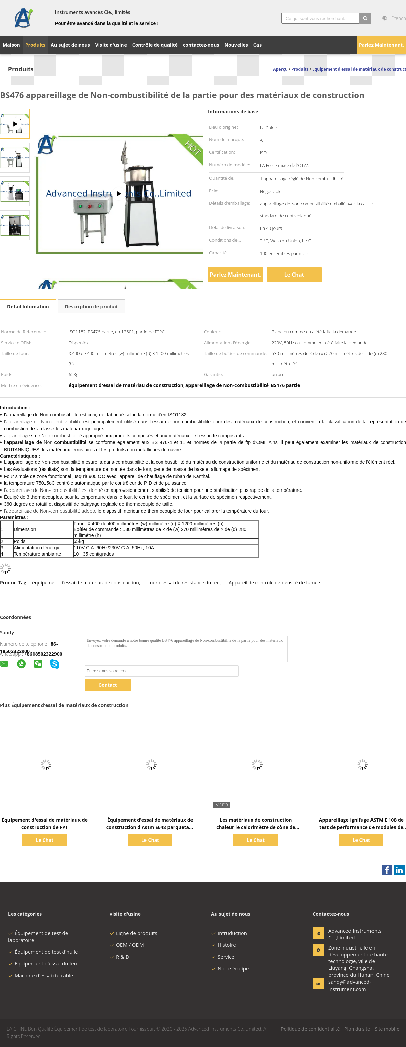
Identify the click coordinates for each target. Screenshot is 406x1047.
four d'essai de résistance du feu (184, 582)
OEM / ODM (127, 944)
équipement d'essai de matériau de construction (85, 582)
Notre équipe (230, 968)
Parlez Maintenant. (381, 45)
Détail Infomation (28, 306)
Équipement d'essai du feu (42, 963)
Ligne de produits (133, 933)
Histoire (223, 944)
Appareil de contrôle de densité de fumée (274, 582)
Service (222, 956)
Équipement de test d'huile (43, 951)
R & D (119, 956)
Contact (107, 685)
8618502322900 (44, 654)
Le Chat (294, 274)
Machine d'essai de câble (40, 975)
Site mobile (387, 1029)
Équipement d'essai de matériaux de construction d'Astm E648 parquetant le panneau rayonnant (150, 827)
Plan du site (357, 1029)
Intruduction (229, 933)
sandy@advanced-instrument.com (349, 985)
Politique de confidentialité (310, 1029)
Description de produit (91, 306)
